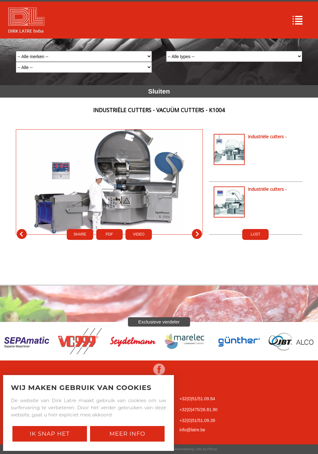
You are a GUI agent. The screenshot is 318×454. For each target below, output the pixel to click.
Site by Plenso (206, 449)
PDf (109, 234)
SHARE (80, 234)
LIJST (255, 234)
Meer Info (127, 433)
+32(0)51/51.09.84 (197, 398)
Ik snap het (50, 433)
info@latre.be (192, 429)
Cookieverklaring (181, 449)
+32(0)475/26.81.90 (198, 409)
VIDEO (138, 234)
